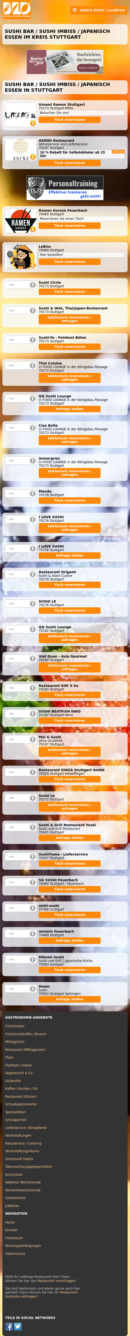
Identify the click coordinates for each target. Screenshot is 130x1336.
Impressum (14, 1238)
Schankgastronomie (21, 1104)
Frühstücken (15, 1026)
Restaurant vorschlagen (56, 1281)
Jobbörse (12, 1206)
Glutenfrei (13, 1081)
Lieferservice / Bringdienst (26, 1128)
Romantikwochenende (22, 1190)
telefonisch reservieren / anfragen (70, 319)
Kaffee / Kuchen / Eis (21, 1088)
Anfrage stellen (69, 409)
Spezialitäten (15, 1112)
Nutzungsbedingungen (23, 1246)
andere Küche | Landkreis (99, 10)
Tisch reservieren (69, 120)
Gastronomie (15, 1198)
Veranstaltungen (18, 1135)
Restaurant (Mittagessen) (25, 1050)
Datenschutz (15, 1254)
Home (10, 1222)
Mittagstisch (15, 1042)
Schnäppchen (16, 1120)
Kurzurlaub (13, 1174)
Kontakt (11, 1230)
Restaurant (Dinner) (21, 1096)
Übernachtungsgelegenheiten (28, 1167)
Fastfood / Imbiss (18, 1065)
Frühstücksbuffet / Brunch (25, 1034)
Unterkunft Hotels (19, 1159)
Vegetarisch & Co (18, 1073)
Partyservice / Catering (23, 1143)
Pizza (9, 1057)
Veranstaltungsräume (22, 1151)
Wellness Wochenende (23, 1182)
